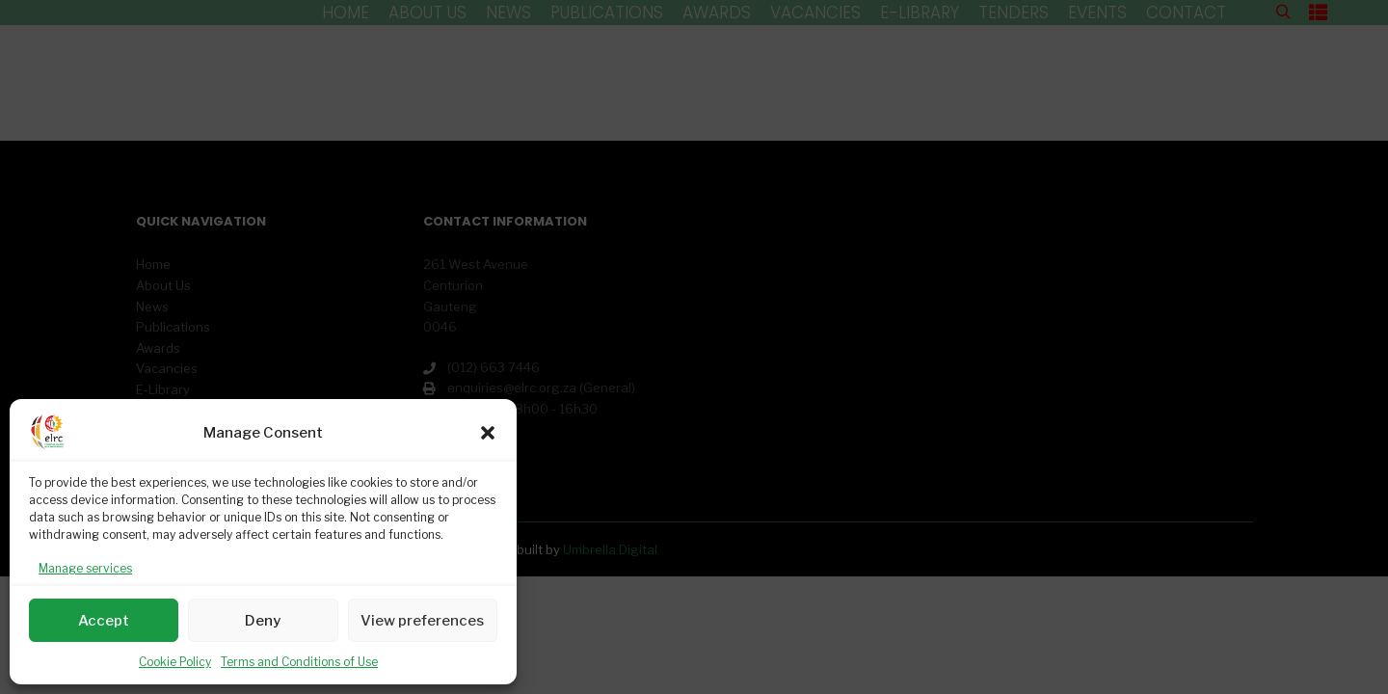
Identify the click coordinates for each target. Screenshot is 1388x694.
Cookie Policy (175, 661)
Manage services (85, 568)
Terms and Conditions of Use (299, 661)
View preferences (422, 620)
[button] (487, 432)
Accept (103, 620)
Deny (262, 620)
